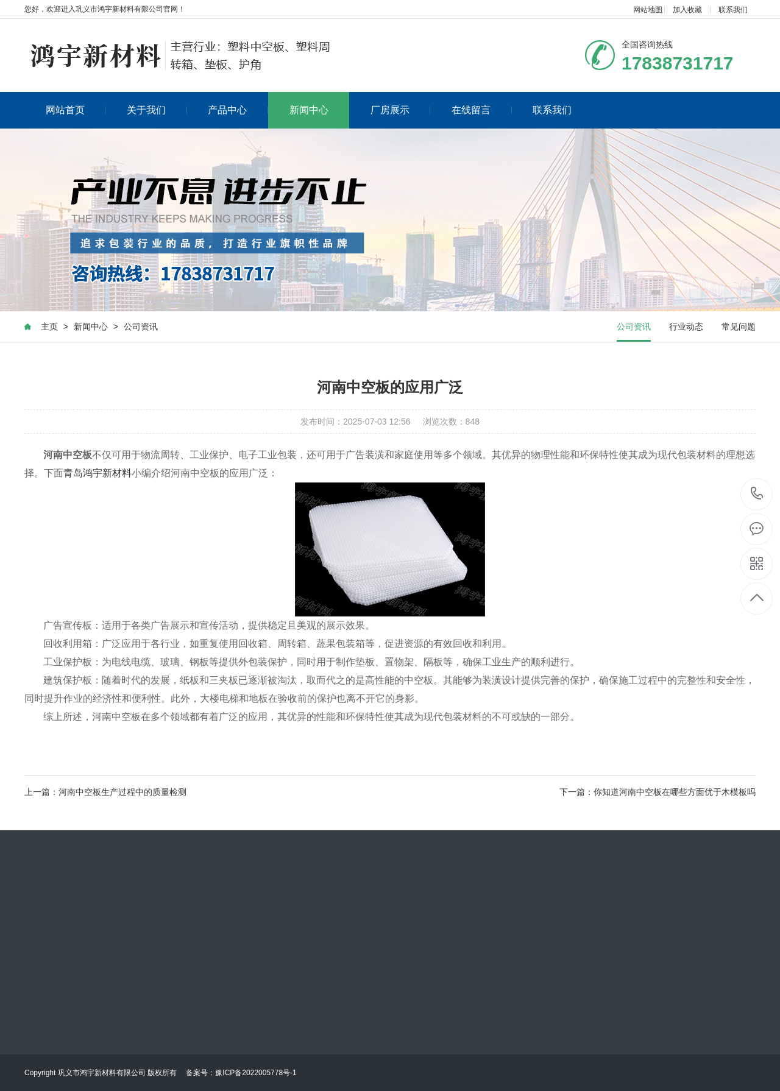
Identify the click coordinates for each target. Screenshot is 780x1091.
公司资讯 (141, 326)
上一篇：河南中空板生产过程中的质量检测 (105, 792)
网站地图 (647, 9)
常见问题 (739, 326)
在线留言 (482, 110)
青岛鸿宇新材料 (97, 473)
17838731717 (757, 493)
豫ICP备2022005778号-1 (255, 1072)
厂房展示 (400, 110)
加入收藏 (687, 9)
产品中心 (238, 110)
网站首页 (76, 110)
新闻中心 (308, 110)
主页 (49, 326)
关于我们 (157, 110)
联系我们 (733, 9)
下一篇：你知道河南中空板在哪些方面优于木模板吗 (657, 792)
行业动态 (686, 326)
